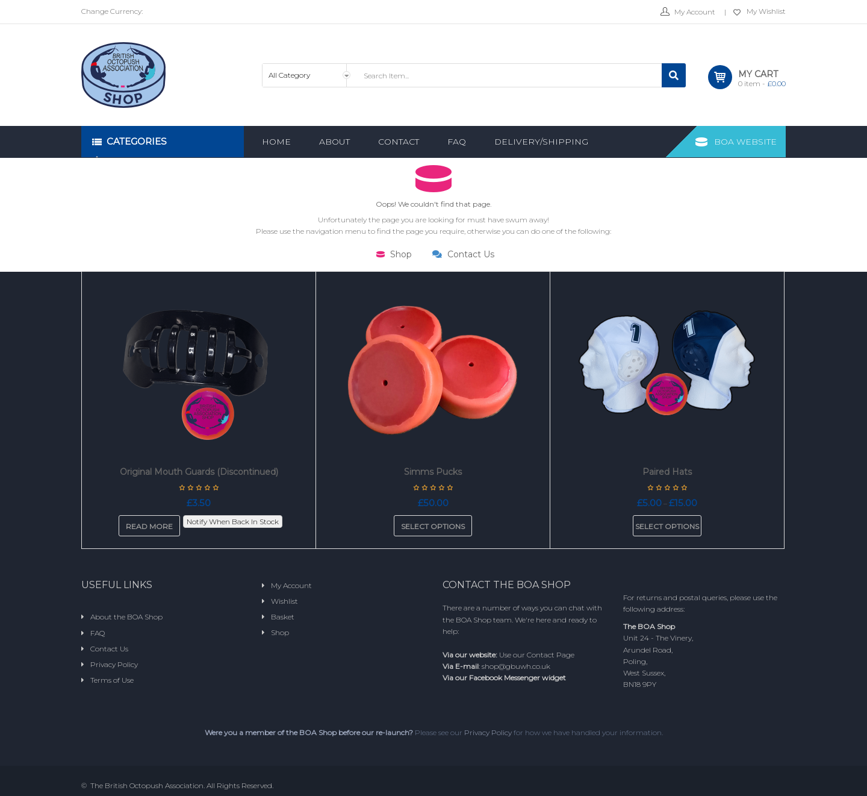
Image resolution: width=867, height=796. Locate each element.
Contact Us (463, 254)
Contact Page (550, 654)
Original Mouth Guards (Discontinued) (199, 471)
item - (762, 83)
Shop (394, 254)
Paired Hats (667, 471)
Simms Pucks (433, 471)
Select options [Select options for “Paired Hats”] (667, 526)
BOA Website (745, 141)
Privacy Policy (488, 732)
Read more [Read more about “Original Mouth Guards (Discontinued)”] (149, 526)
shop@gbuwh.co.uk (516, 666)
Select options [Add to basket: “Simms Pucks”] (433, 526)
